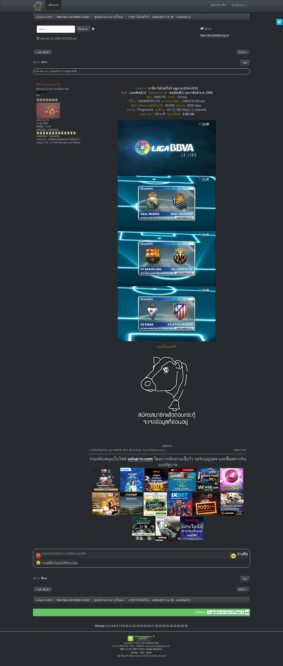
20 (163, 625)
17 (152, 625)
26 (186, 625)
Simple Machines (154, 649)
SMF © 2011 (139, 649)
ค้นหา (83, 29)
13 (137, 625)
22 (171, 625)
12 (134, 625)
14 (141, 625)
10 (126, 625)
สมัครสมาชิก (218, 4)
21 (167, 625)
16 (149, 625)
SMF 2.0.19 (125, 649)
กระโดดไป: (200, 612)
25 (182, 625)
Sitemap (99, 625)
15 (145, 625)
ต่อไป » (243, 52)
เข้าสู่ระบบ (239, 4)
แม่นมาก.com (140, 459)
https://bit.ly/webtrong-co (214, 35)
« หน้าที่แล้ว (43, 52)
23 (175, 625)
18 (156, 625)
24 (178, 625)
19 (160, 625)
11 (130, 625)
